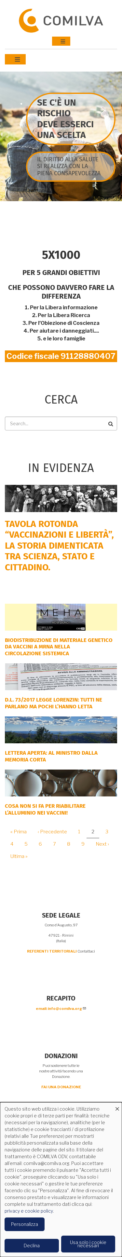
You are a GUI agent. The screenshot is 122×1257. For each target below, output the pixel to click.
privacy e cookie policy (29, 1211)
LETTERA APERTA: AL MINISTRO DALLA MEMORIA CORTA (51, 756)
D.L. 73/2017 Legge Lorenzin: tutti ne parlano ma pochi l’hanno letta (53, 703)
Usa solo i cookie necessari (88, 1244)
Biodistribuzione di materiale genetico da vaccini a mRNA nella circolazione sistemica (59, 647)
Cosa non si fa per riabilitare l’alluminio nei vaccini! (45, 809)
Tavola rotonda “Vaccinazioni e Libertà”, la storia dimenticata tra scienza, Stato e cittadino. (59, 546)
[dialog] (61, 1179)
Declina (32, 1245)
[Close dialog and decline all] (117, 1106)
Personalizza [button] (24, 1224)
